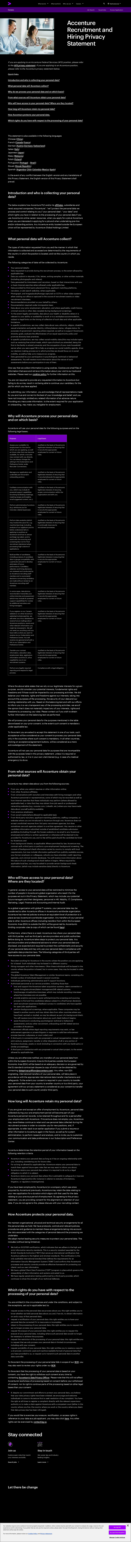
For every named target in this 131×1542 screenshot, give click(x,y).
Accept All (117, 1527)
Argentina (21, 169)
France (27, 142)
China (19, 138)
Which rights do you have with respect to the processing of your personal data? (45, 120)
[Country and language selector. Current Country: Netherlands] (114, 3)
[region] (65, 1532)
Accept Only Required (117, 1532)
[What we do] (43, 3)
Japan (21, 152)
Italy (17, 149)
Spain (52, 169)
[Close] (128, 1525)
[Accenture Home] (14, 3)
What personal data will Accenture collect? (28, 85)
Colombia (36, 169)
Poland (18, 159)
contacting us (40, 1421)
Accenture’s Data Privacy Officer (34, 1377)
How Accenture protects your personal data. (29, 114)
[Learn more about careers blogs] (43, 1462)
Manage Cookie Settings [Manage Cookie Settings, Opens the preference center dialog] (117, 1537)
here (67, 1418)
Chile (29, 169)
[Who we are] (68, 3)
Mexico (45, 169)
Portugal (24, 162)
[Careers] (80, 3)
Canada (19, 142)
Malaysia (19, 155)
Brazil (33, 162)
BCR (77, 1362)
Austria (20, 145)
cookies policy (39, 374)
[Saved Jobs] (102, 9)
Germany (28, 145)
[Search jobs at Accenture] (14, 1462)
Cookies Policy (32, 1533)
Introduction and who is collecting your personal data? (34, 80)
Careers (11, 10)
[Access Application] (116, 9)
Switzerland (39, 145)
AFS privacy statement (24, 65)
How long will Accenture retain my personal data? (31, 108)
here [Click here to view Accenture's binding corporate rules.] (62, 927)
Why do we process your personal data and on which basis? (36, 91)
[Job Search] (91, 9)
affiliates (59, 205)
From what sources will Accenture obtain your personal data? (37, 97)
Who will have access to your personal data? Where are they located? (40, 103)
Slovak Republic (23, 166)
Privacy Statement (46, 1533)
